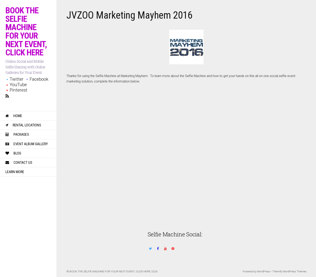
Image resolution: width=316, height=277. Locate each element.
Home (13, 116)
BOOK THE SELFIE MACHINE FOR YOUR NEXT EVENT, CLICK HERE (110, 271)
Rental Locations (23, 125)
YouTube (16, 84)
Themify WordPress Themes (289, 271)
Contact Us (18, 162)
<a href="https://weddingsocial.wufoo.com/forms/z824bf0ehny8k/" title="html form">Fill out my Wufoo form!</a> (187, 148)
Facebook (36, 79)
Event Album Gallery (26, 144)
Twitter (14, 79)
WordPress (263, 271)
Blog (13, 153)
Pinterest (16, 90)
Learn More (14, 172)
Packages (17, 134)
